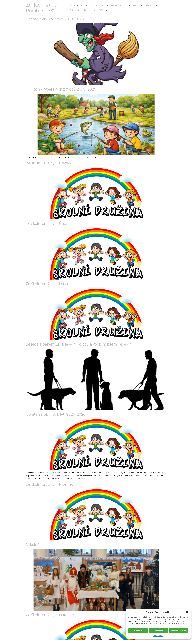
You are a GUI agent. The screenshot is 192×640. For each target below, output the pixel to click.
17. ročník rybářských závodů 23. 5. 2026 (61, 89)
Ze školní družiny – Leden (47, 283)
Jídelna (135, 5)
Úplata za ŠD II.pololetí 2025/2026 (55, 414)
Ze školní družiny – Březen (48, 163)
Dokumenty (149, 5)
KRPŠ (100, 10)
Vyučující (93, 5)
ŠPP (82, 5)
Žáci (102, 5)
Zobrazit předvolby (179, 631)
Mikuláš (32, 544)
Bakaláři (113, 5)
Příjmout (138, 631)
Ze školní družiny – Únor (46, 223)
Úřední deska (89, 10)
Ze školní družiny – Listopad (50, 615)
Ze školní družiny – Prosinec (50, 484)
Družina (123, 5)
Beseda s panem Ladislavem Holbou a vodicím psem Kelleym (78, 344)
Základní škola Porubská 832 (41, 8)
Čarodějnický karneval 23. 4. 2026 (55, 19)
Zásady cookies (158, 636)
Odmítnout (158, 631)
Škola (72, 5)
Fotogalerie (75, 10)
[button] (187, 612)
